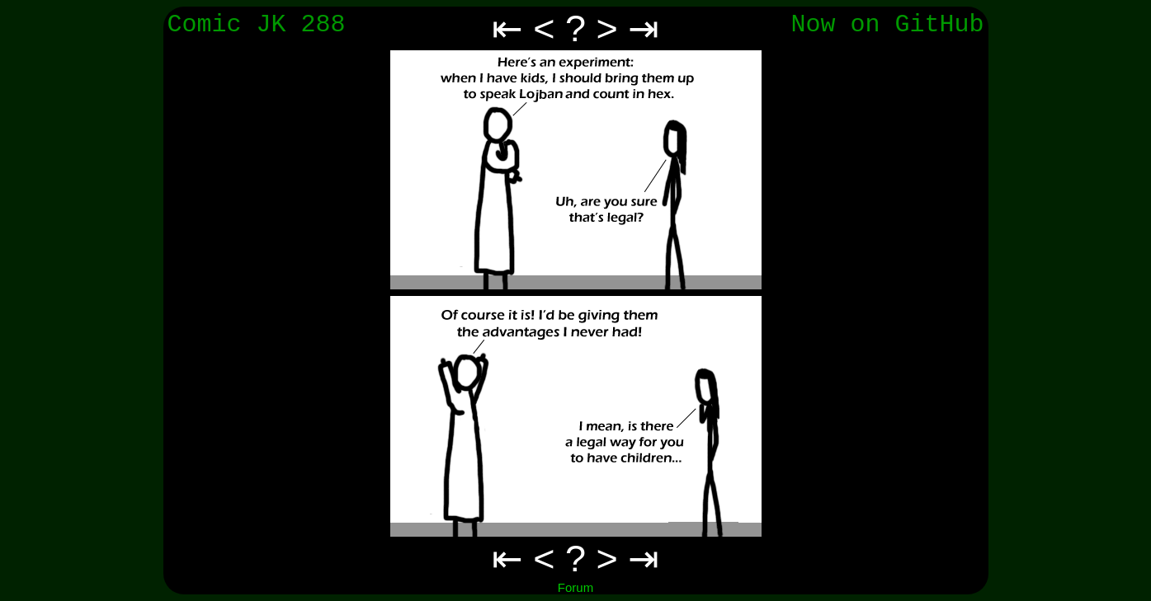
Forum (575, 587)
